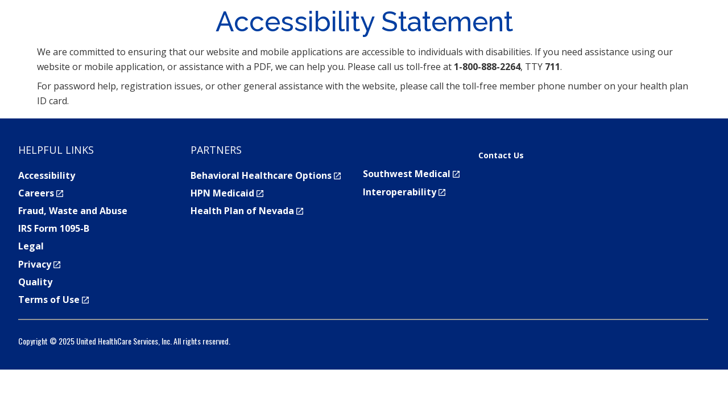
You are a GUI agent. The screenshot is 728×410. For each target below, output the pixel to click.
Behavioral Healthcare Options (266, 175)
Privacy (39, 264)
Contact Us (501, 155)
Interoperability (404, 192)
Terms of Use (53, 299)
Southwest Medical (411, 173)
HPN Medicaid (227, 193)
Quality (35, 282)
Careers (40, 193)
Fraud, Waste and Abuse (72, 210)
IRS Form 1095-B (53, 228)
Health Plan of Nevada (247, 210)
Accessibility (46, 175)
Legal (31, 246)
